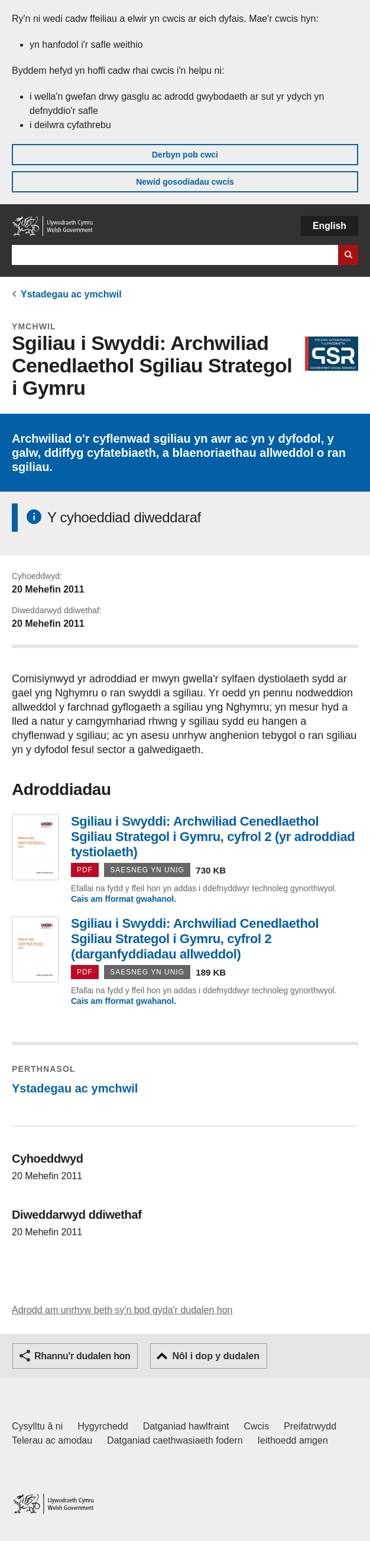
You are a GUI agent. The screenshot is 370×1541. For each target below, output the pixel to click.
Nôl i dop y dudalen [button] (215, 1356)
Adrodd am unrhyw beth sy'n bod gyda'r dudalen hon (122, 1310)
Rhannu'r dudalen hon (82, 1356)
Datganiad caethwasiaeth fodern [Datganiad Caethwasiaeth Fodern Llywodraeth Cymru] (175, 1440)
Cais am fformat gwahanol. (123, 899)
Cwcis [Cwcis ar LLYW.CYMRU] (257, 1426)
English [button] (329, 226)
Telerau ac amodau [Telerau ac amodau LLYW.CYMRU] (52, 1440)
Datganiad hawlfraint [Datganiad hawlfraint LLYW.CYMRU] (186, 1426)
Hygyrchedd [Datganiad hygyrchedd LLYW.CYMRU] (102, 1426)
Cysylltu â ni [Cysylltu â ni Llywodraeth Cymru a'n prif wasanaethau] (37, 1426)
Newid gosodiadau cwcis (185, 182)
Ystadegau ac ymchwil (71, 294)
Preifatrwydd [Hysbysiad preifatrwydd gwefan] (310, 1426)
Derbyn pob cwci (185, 154)
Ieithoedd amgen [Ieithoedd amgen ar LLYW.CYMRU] (293, 1440)
